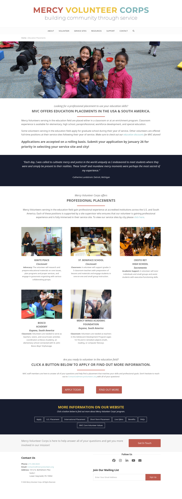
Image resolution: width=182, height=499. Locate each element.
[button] (133, 30)
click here (139, 217)
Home (23, 38)
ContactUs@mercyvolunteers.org (82, 376)
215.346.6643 (34, 464)
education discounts (133, 134)
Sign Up (153, 477)
